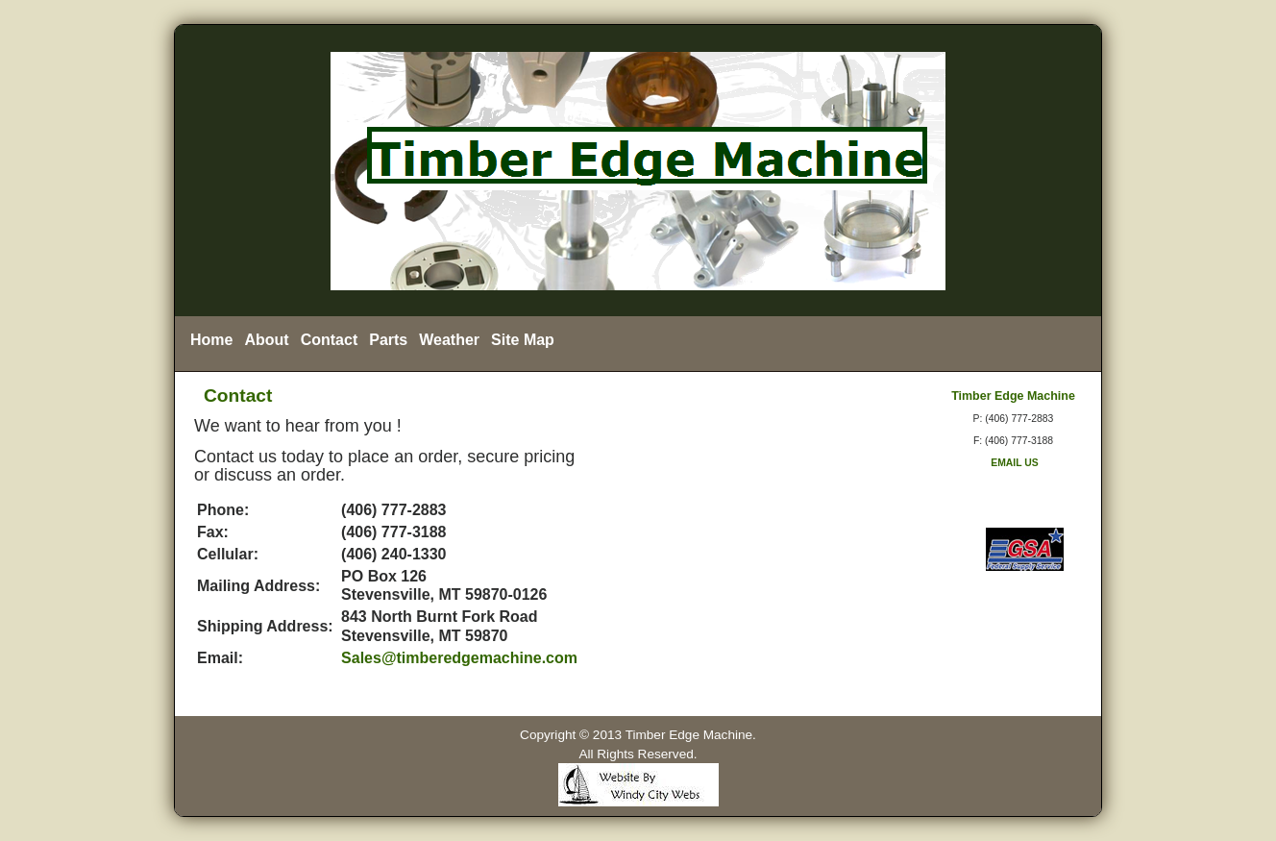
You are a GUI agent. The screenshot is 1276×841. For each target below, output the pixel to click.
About (266, 340)
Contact (329, 340)
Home (211, 340)
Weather (449, 340)
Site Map (522, 340)
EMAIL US (1013, 463)
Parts (388, 340)
